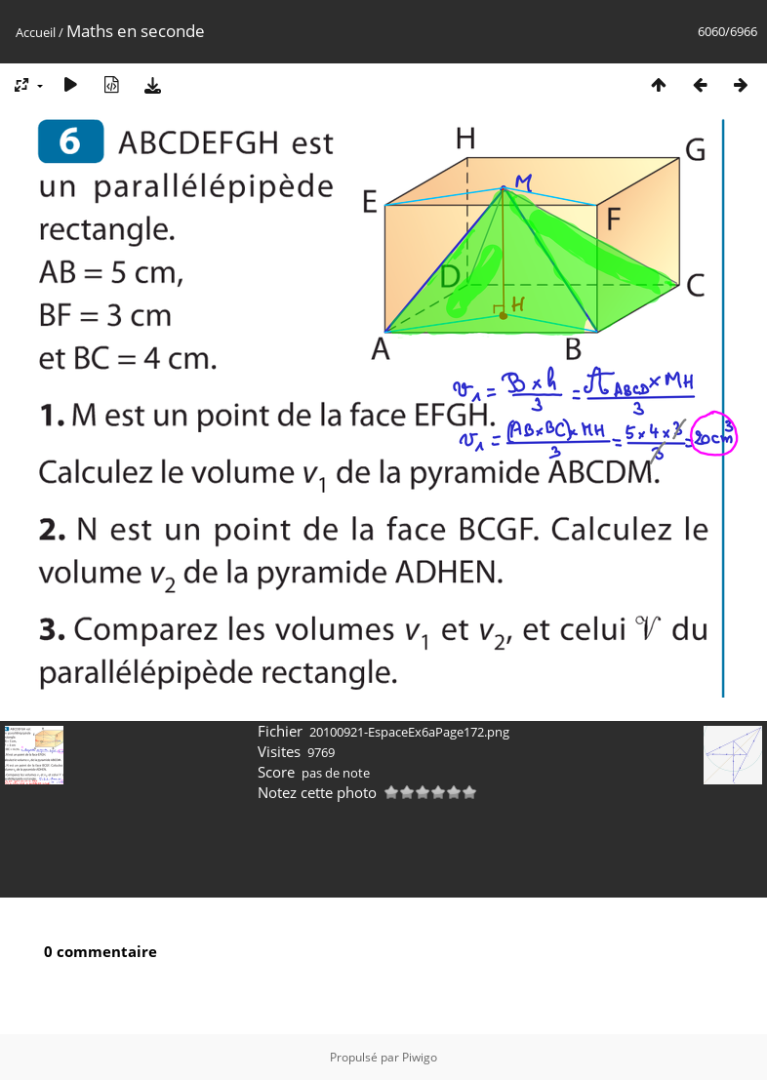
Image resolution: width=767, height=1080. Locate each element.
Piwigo (419, 1057)
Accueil (36, 32)
